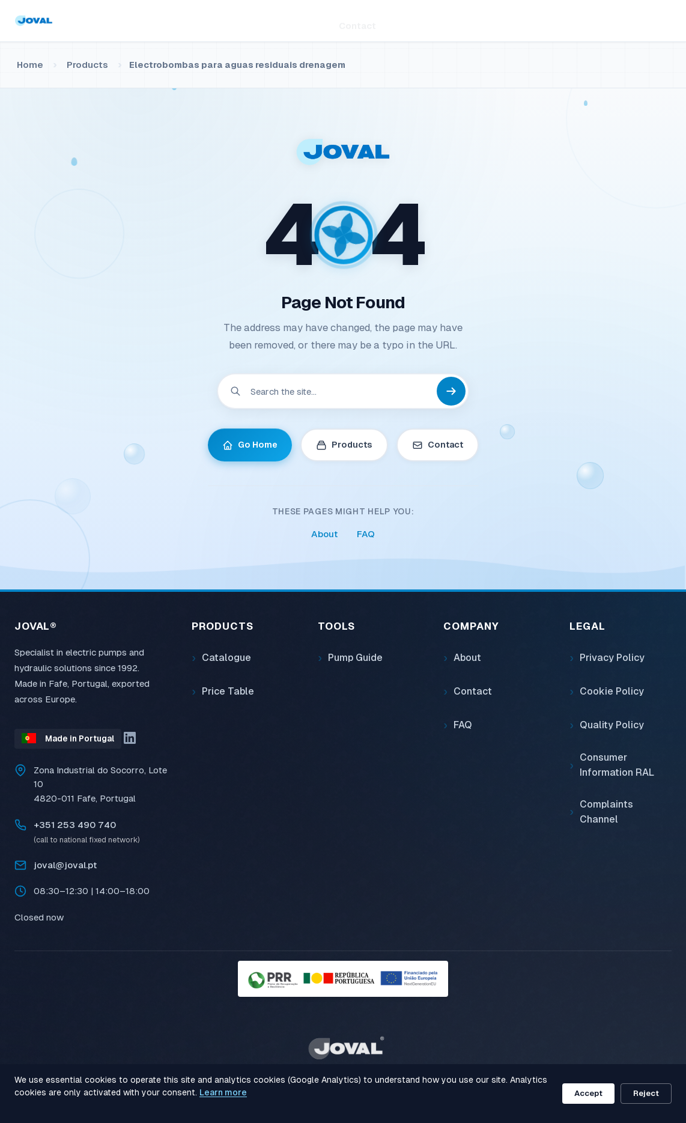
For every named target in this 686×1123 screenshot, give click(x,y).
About (305, 20)
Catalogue (226, 657)
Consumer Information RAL (617, 765)
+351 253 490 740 (75, 825)
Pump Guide (355, 657)
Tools (254, 21)
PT (636, 20)
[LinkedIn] (130, 738)
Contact (357, 20)
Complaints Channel (606, 812)
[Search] (517, 20)
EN (663, 20)
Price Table (228, 691)
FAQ (366, 534)
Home (142, 20)
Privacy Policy (612, 657)
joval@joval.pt (65, 865)
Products (195, 20)
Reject (646, 1093)
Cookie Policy (612, 691)
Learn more (223, 1092)
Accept (588, 1093)
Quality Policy (612, 725)
